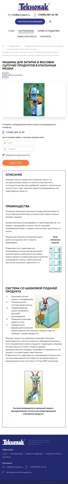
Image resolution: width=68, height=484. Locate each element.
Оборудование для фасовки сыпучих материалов (44, 46)
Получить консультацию (30, 22)
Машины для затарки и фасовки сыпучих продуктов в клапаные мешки (30, 52)
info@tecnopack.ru (21, 15)
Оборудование (26, 31)
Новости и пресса (53, 454)
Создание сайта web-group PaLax (47, 482)
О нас (11, 31)
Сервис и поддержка (49, 31)
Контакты (45, 37)
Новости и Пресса (27, 37)
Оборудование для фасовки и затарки (22, 49)
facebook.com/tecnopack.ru (19, 472)
